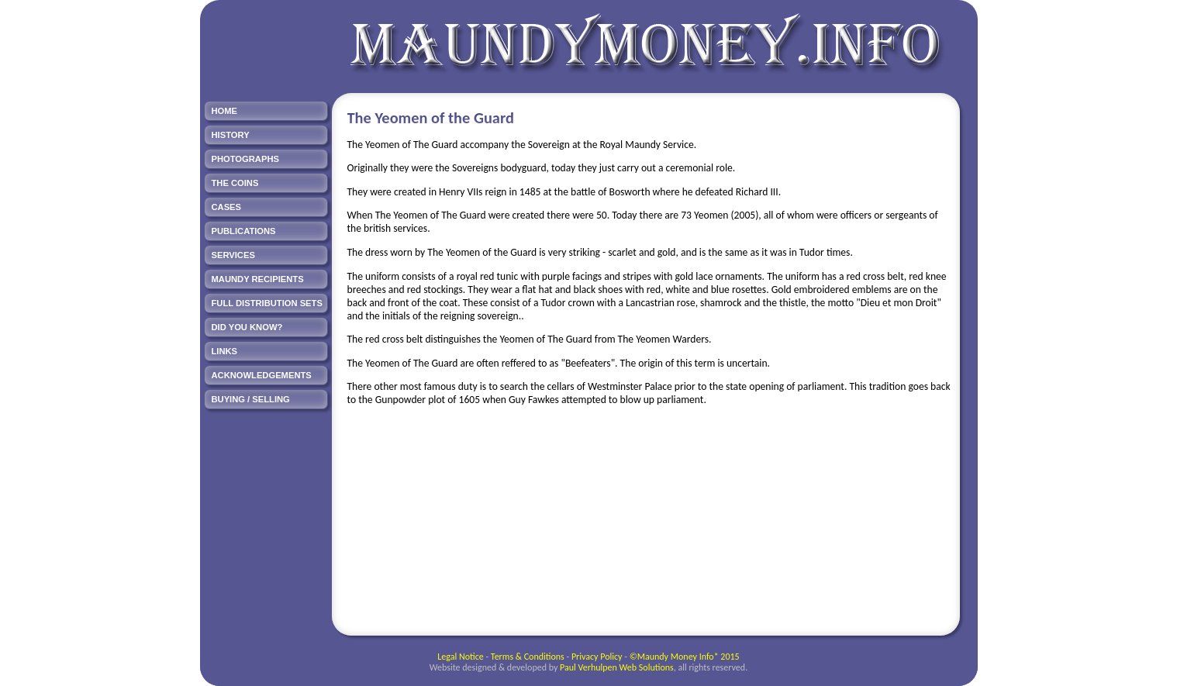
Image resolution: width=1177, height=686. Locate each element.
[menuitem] (266, 111)
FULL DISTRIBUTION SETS (267, 303)
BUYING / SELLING (251, 399)
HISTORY (231, 135)
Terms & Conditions (527, 656)
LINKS (225, 351)
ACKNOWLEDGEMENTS (262, 375)
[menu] (266, 257)
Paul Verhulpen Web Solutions (617, 667)
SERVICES (233, 255)
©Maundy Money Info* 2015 (685, 656)
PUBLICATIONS (244, 231)
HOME (225, 110)
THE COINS (235, 183)
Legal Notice (460, 656)
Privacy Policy (597, 656)
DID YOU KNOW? (247, 327)
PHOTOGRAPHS (245, 159)
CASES (227, 207)
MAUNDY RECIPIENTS (258, 279)
